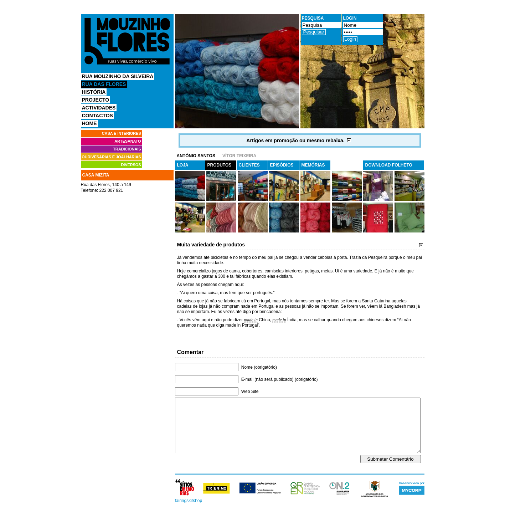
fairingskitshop (188, 511)
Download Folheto (388, 165)
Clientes (249, 165)
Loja (183, 165)
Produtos (219, 165)
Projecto (95, 100)
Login (350, 39)
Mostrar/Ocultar (350, 140)
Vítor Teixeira (239, 155)
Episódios (282, 165)
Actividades (99, 108)
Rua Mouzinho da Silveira (118, 76)
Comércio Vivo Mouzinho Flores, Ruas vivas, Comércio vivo (127, 41)
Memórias (313, 165)
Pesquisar (313, 32)
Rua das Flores (104, 84)
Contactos (97, 115)
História (94, 92)
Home (89, 123)
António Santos (196, 155)
